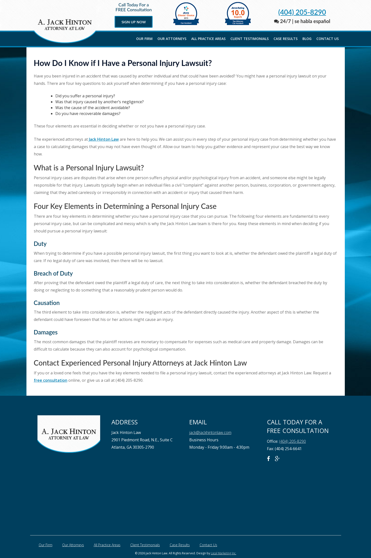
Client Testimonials (249, 38)
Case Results (286, 38)
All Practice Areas (208, 38)
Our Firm (144, 38)
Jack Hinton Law (104, 139)
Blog (306, 38)
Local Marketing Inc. (223, 553)
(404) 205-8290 (302, 12)
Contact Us (327, 38)
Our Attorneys (171, 38)
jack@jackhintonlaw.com (210, 432)
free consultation (50, 380)
